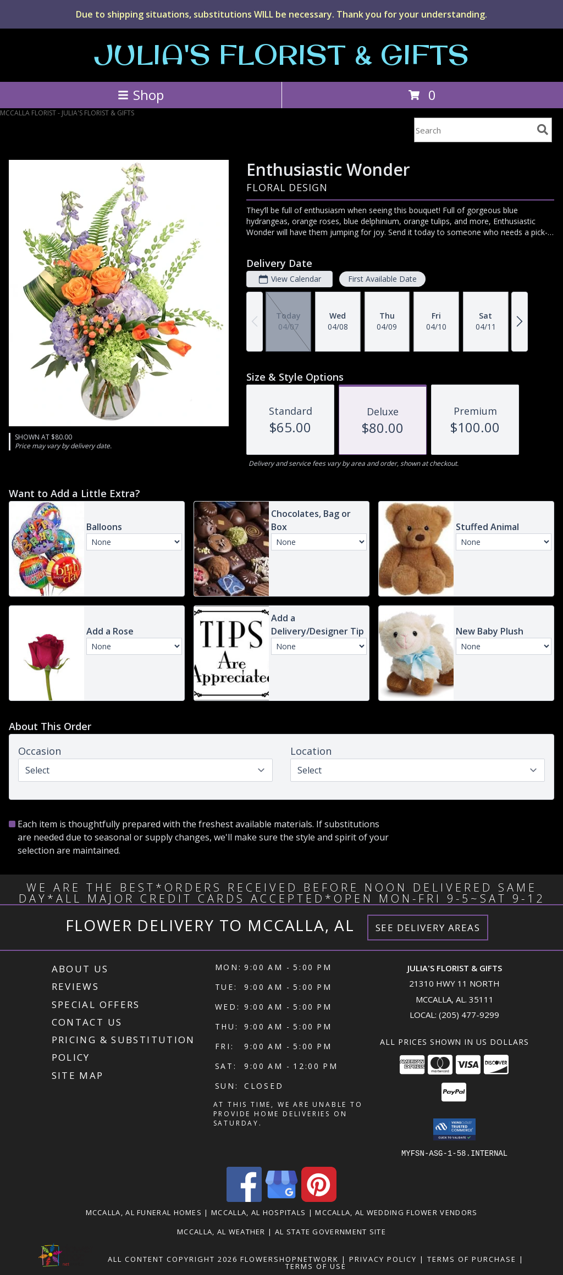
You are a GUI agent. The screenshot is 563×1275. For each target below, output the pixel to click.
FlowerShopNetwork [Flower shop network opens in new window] (289, 1258)
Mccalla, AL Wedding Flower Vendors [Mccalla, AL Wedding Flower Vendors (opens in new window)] (396, 1212)
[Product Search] (473, 130)
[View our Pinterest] (318, 1198)
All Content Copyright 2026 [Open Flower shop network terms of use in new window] (173, 1258)
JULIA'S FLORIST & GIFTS (281, 54)
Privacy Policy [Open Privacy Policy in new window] (383, 1258)
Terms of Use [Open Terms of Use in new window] (315, 1266)
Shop (141, 95)
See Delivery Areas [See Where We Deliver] (428, 927)
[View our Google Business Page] (281, 1198)
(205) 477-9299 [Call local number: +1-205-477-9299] (469, 1014)
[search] (542, 130)
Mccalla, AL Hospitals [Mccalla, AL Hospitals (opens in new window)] (258, 1212)
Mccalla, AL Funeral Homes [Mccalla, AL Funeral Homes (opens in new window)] (144, 1212)
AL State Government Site (330, 1231)
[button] (454, 1129)
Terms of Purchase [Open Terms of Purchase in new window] (471, 1258)
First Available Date (382, 279)
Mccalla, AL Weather (221, 1231)
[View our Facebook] (244, 1198)
